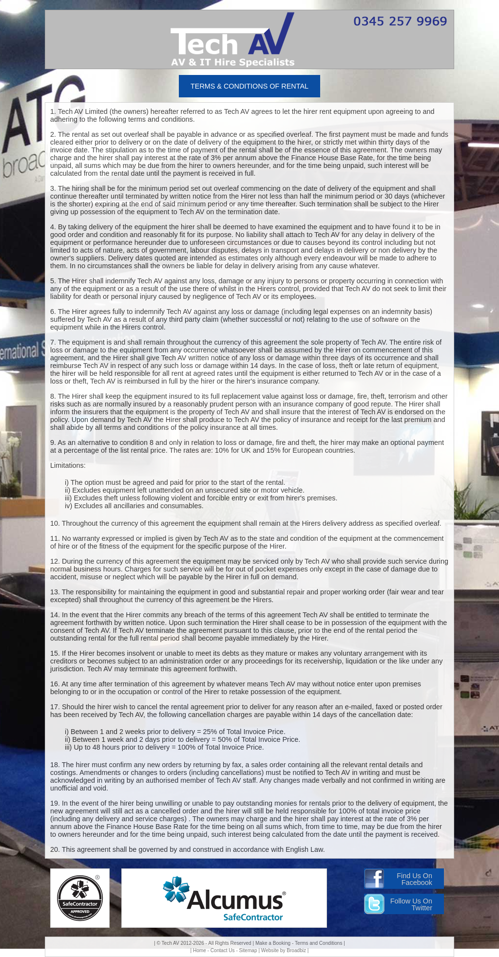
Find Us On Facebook (414, 879)
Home (199, 950)
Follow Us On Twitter (411, 904)
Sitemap (248, 950)
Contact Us (223, 950)
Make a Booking (272, 943)
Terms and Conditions (318, 943)
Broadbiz (296, 950)
